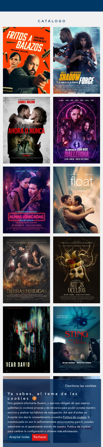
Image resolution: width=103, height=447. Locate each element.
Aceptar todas (19, 437)
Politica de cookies (74, 417)
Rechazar (40, 437)
